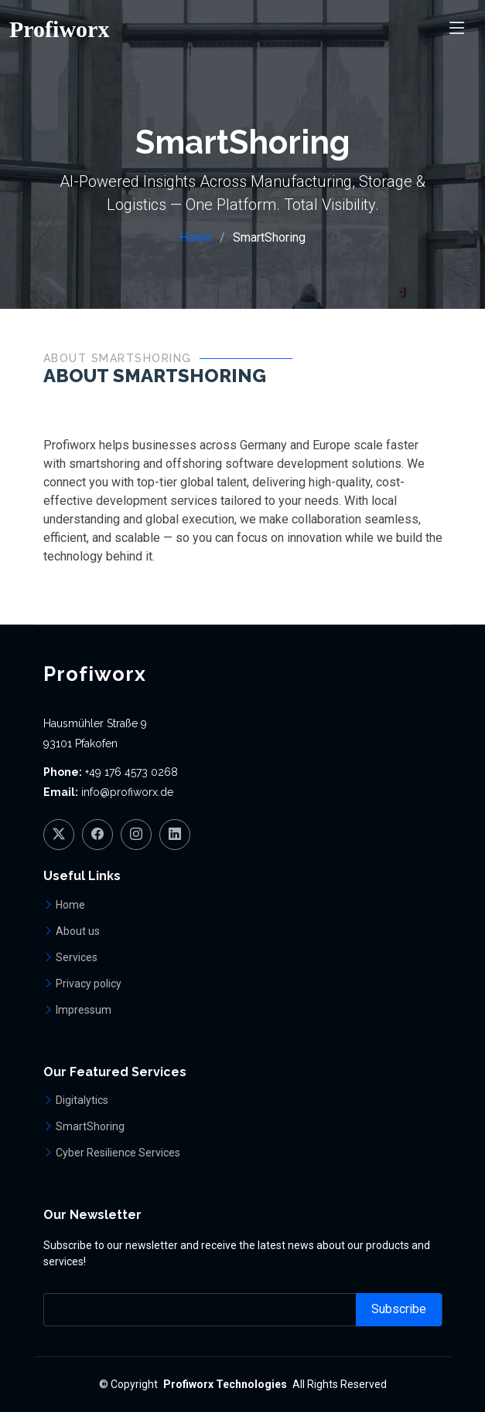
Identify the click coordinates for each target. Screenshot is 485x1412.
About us (78, 931)
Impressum (83, 1009)
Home (195, 237)
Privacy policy (88, 983)
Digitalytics (82, 1100)
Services (76, 957)
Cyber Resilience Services (118, 1152)
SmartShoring (90, 1126)
